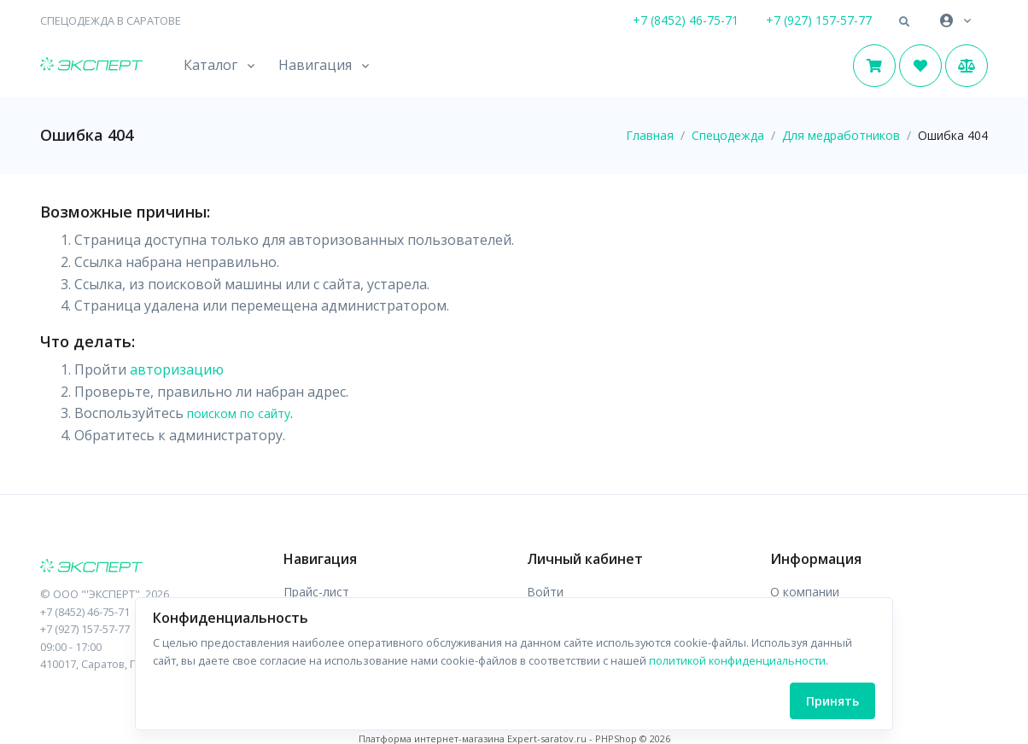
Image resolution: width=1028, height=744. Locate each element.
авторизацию (177, 369)
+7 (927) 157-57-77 (819, 20)
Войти (545, 592)
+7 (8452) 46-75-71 (686, 20)
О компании (804, 592)
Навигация (315, 64)
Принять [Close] (832, 701)
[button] (904, 22)
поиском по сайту (238, 413)
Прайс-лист (316, 592)
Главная (650, 135)
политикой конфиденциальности (737, 660)
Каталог (210, 64)
